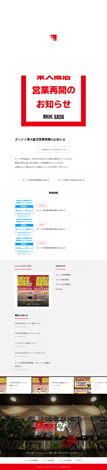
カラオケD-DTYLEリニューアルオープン (30, 353)
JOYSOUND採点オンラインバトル (27, 333)
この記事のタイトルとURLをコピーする (53, 149)
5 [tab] (36, 304)
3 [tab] (32, 304)
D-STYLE (59, 289)
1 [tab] (28, 304)
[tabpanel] (33, 291)
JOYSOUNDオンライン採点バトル (27, 323)
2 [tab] (30, 304)
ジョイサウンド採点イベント (26, 343)
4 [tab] (34, 304)
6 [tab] (38, 304)
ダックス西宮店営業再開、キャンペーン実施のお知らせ (32, 364)
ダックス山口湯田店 (63, 284)
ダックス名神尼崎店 (63, 275)
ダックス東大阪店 (62, 280)
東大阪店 (41, 205)
